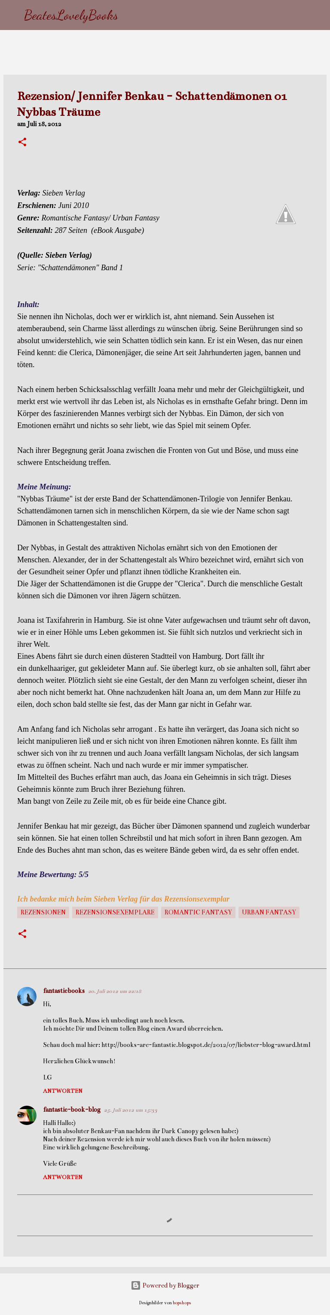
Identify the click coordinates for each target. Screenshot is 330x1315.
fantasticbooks (64, 991)
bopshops (182, 1303)
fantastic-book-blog (72, 1109)
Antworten (62, 1091)
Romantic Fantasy (198, 912)
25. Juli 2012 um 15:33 (130, 1110)
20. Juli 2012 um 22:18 (114, 991)
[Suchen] (130, 15)
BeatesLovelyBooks (71, 15)
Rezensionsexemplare (115, 912)
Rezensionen (43, 912)
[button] (22, 143)
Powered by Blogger (165, 1285)
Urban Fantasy (269, 912)
